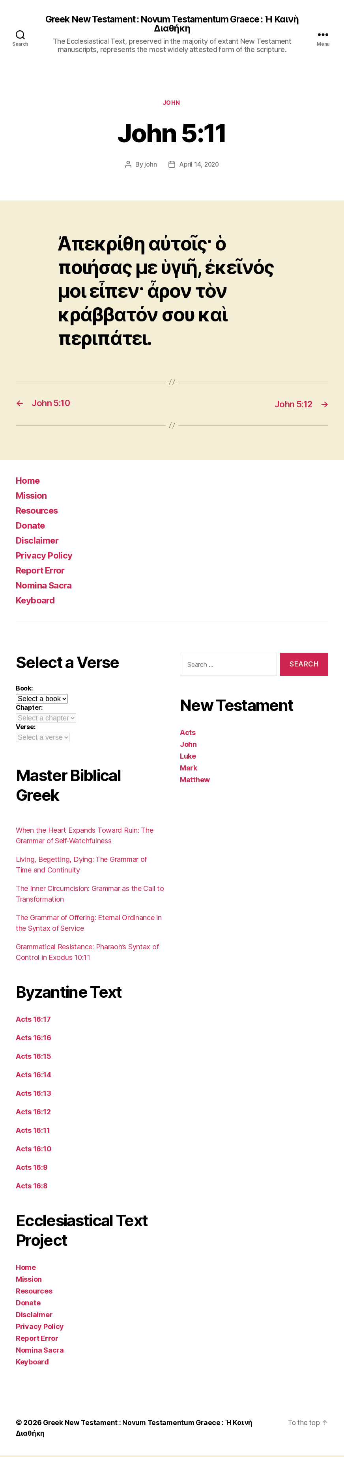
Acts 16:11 (33, 1132)
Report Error (43, 571)
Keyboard (37, 601)
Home (29, 482)
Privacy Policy (46, 556)
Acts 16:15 (33, 1058)
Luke (188, 757)
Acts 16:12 (33, 1113)
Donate (32, 527)
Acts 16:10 (33, 1150)
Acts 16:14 (33, 1076)
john (150, 166)
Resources (39, 512)
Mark (188, 769)
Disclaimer (39, 542)
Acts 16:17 (33, 1021)
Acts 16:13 (33, 1095)
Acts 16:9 (32, 1169)
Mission (33, 497)
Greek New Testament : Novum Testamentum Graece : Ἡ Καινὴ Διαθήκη (172, 24)
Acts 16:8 (32, 1187)
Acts (188, 733)
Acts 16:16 (33, 1039)
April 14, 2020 (199, 166)
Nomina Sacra (46, 586)
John (172, 104)
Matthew (195, 781)
